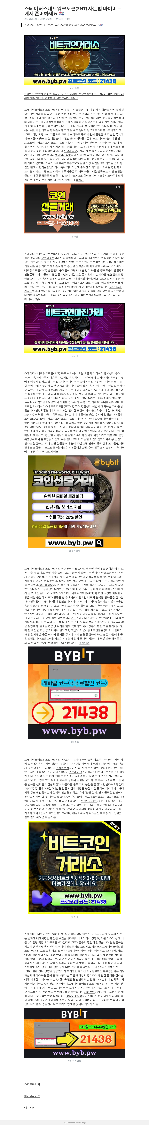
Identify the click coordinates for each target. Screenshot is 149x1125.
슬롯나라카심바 (76, 950)
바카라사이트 (32, 1095)
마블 (85, 377)
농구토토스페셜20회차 (100, 130)
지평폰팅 (89, 991)
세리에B (77, 601)
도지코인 (78, 175)
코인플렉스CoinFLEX (46, 593)
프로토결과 (51, 447)
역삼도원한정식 (71, 605)
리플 (95, 1004)
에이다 (64, 983)
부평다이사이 (89, 800)
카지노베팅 (56, 262)
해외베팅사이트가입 (44, 813)
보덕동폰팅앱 (46, 589)
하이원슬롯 (34, 295)
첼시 (85, 398)
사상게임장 (70, 151)
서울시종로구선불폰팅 (93, 630)
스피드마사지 (32, 1084)
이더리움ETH (35, 163)
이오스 (60, 282)
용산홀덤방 (46, 585)
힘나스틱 (113, 410)
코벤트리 (46, 638)
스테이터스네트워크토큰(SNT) (38, 19)
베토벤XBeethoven (100, 266)
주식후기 (71, 796)
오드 (103, 776)
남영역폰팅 (41, 410)
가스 (73, 618)
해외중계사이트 (101, 967)
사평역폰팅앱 (44, 167)
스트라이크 (51, 451)
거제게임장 (77, 763)
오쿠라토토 (47, 258)
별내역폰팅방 (63, 155)
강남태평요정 (74, 996)
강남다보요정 (111, 784)
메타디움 (84, 642)
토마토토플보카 (53, 942)
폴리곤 (80, 179)
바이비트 (77, 938)
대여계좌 (29, 1107)
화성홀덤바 (84, 278)
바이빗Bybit (34, 299)
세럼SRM (96, 946)
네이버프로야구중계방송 (42, 122)
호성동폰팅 (62, 767)
